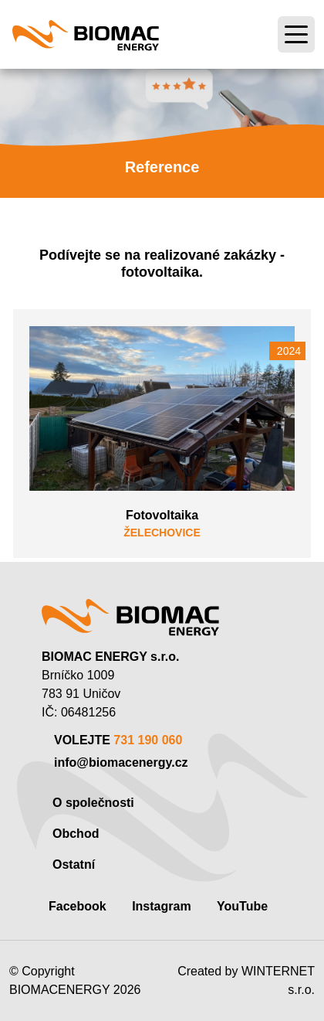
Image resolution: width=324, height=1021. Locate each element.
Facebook (77, 906)
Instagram (161, 906)
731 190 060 (147, 740)
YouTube (242, 906)
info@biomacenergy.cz (121, 762)
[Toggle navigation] (296, 34)
